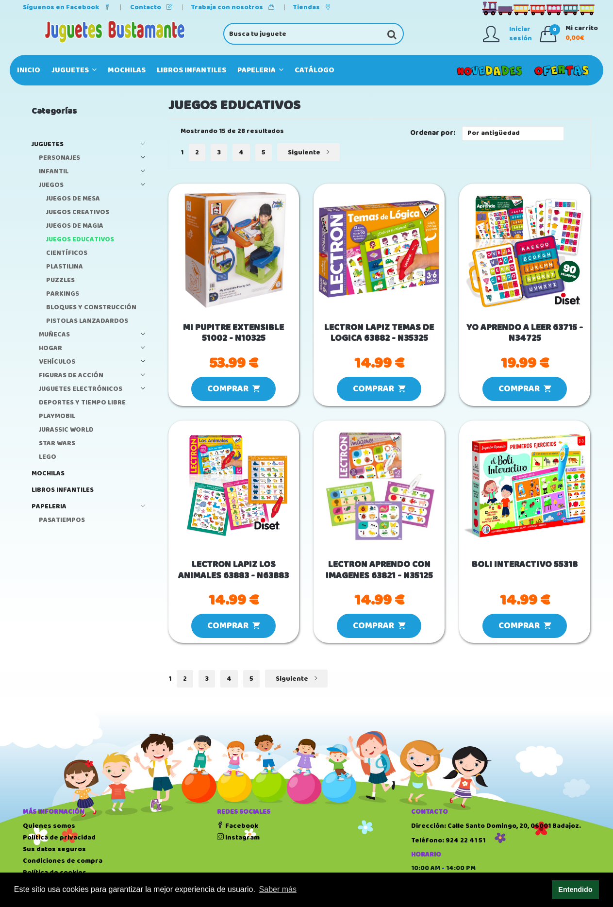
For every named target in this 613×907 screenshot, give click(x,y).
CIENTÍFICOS (66, 253)
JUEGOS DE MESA (73, 199)
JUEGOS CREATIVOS (77, 212)
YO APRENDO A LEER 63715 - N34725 (524, 333)
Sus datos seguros (54, 849)
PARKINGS (62, 294)
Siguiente (308, 152)
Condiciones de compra (62, 861)
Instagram (238, 837)
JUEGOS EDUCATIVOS (80, 240)
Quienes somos (49, 826)
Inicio (28, 70)
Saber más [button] (278, 889)
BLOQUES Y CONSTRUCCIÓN (91, 307)
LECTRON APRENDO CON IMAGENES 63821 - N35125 (379, 570)
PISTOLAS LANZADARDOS (87, 321)
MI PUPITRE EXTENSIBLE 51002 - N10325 (233, 333)
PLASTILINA (64, 267)
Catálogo (314, 70)
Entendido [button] (575, 889)
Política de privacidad (59, 837)
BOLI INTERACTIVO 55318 (525, 565)
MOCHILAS (127, 70)
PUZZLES (60, 280)
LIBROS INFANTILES (191, 70)
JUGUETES (74, 70)
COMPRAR (233, 389)
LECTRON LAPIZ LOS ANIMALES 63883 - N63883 (233, 570)
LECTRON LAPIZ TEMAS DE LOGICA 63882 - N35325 (379, 333)
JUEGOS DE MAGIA (74, 226)
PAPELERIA (260, 70)
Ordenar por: (432, 133)
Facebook (237, 826)
